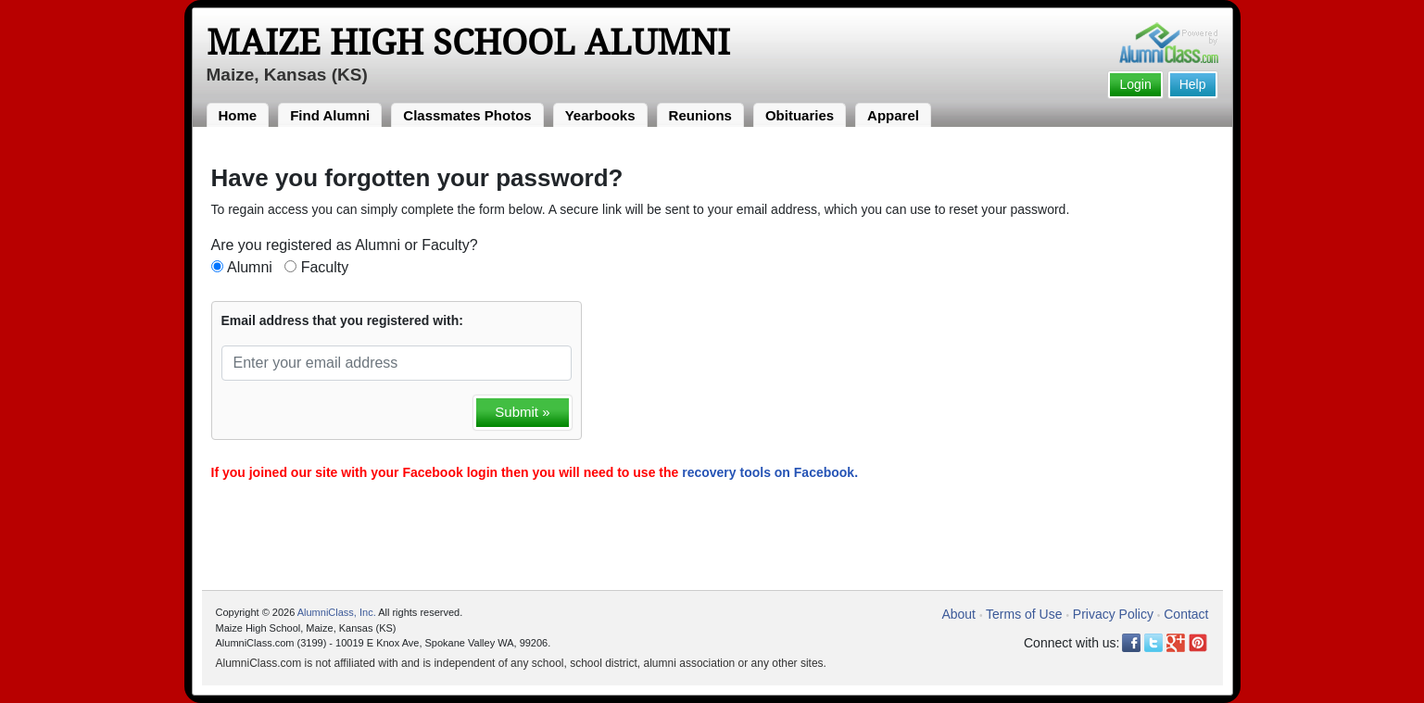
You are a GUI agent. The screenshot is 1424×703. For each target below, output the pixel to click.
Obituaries (799, 115)
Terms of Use (1024, 614)
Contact (1186, 614)
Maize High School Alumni (468, 42)
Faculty (325, 267)
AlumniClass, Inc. (336, 612)
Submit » (522, 412)
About (958, 614)
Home (238, 115)
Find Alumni (330, 115)
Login (1135, 84)
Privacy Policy (1113, 614)
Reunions (700, 115)
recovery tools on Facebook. (770, 472)
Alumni (249, 267)
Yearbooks (600, 115)
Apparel (893, 115)
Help (1192, 84)
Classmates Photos (467, 115)
